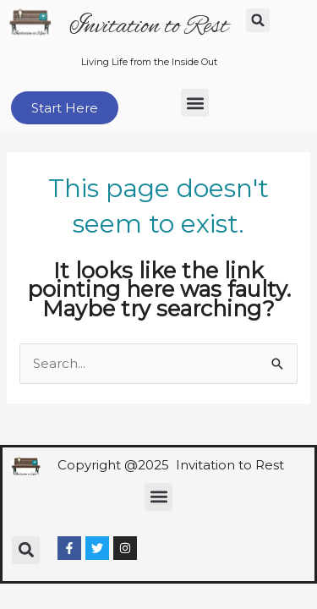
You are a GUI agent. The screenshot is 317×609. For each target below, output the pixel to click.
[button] (258, 20)
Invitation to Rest (148, 26)
